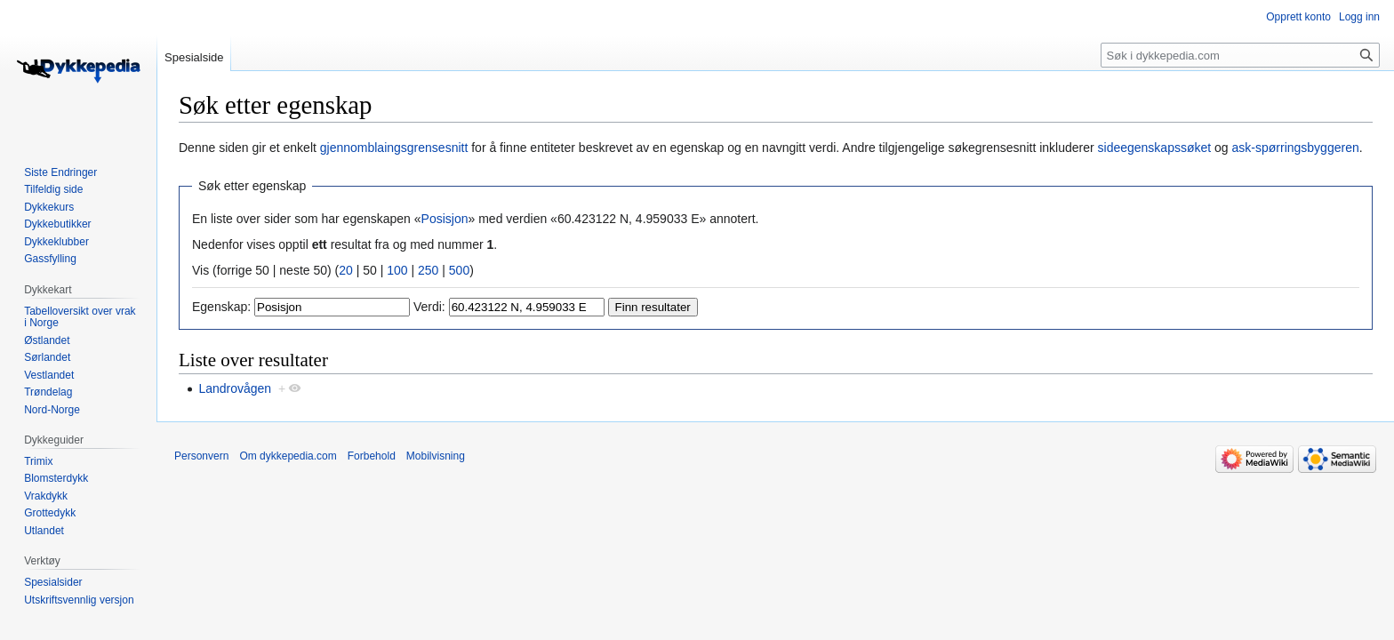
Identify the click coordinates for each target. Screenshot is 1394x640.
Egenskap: (221, 307)
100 (397, 270)
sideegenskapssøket (1155, 147)
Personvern (201, 456)
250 (428, 270)
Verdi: (429, 307)
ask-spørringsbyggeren (1295, 147)
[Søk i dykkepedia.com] (1240, 55)
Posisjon (445, 219)
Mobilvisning (435, 456)
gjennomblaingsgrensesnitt (394, 147)
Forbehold (372, 456)
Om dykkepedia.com (287, 456)
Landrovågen (234, 388)
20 (346, 270)
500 (459, 270)
